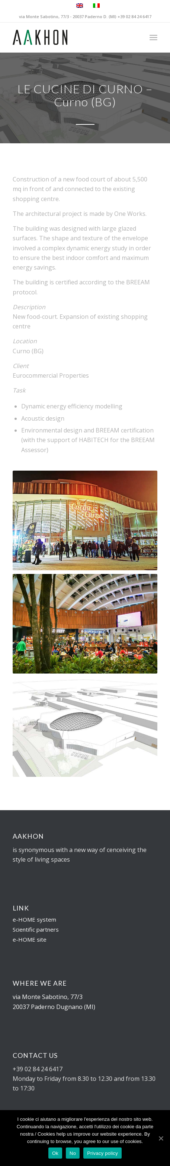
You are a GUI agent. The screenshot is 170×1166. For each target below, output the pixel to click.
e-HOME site (29, 939)
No (73, 1153)
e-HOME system (34, 919)
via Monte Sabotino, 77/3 (48, 997)
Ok (55, 1153)
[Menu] (153, 37)
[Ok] (160, 1138)
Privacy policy (102, 1153)
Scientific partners (36, 929)
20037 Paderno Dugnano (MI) (54, 1007)
